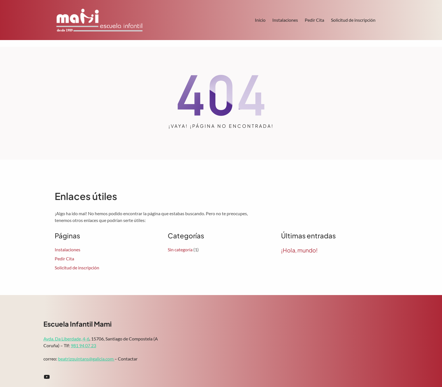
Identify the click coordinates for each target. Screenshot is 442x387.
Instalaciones (285, 20)
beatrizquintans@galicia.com (86, 358)
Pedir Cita (314, 20)
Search (384, 20)
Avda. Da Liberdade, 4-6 (66, 338)
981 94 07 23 (83, 345)
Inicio (260, 20)
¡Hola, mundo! (299, 250)
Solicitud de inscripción (353, 20)
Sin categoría (180, 249)
